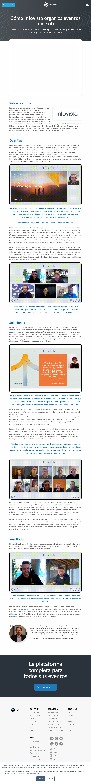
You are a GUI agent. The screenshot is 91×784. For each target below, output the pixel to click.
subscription (28, 609)
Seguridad (71, 724)
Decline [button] (50, 778)
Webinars (33, 718)
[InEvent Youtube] (52, 743)
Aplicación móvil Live (54, 721)
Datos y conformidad (54, 727)
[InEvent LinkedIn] (52, 738)
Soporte (32, 727)
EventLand (33, 753)
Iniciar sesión (34, 741)
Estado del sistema (36, 759)
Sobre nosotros (34, 712)
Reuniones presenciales (55, 730)
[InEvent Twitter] (61, 738)
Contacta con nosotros (37, 750)
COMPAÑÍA (34, 709)
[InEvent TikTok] (56, 743)
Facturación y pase (54, 715)
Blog (69, 712)
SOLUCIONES (53, 709)
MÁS (32, 738)
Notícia (70, 730)
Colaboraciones (35, 747)
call (13, 616)
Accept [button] (40, 778)
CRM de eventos (53, 718)
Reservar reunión (8, 5)
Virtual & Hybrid (35, 715)
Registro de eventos (54, 712)
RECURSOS (72, 709)
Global (70, 721)
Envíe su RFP (34, 730)
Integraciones (34, 756)
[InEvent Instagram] (56, 738)
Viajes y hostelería (53, 724)
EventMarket (72, 715)
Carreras (33, 744)
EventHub (33, 721)
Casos (32, 724)
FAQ (69, 718)
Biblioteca (71, 727)
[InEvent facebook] (61, 743)
